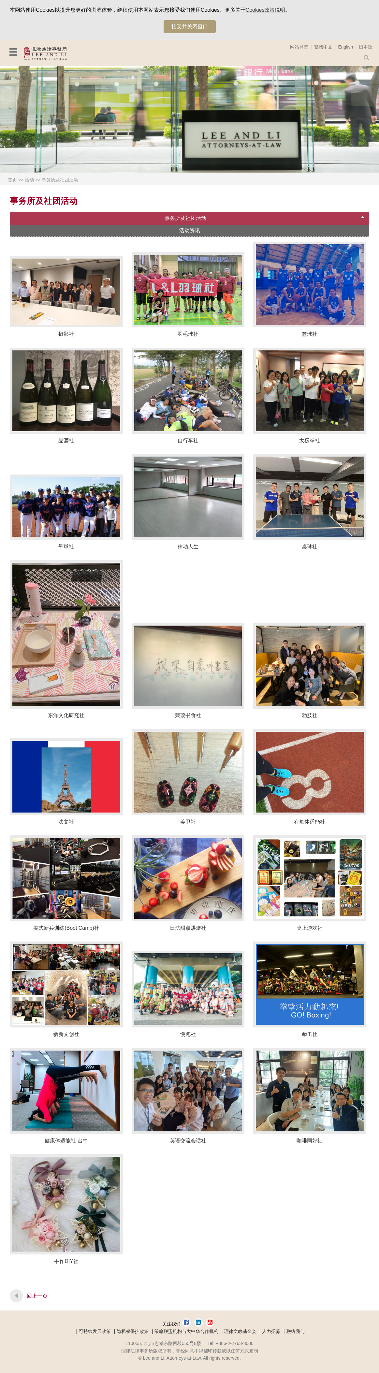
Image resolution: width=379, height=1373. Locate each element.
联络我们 (295, 1331)
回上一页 (37, 1296)
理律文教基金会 (240, 1331)
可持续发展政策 (95, 1331)
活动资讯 (189, 230)
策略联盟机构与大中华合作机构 (186, 1331)
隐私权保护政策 (133, 1331)
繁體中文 (323, 47)
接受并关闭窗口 (189, 26)
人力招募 (271, 1331)
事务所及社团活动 (60, 179)
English (345, 47)
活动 (29, 179)
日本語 (365, 47)
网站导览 (299, 47)
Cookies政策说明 (265, 10)
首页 (12, 179)
